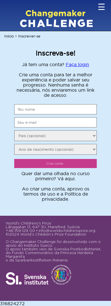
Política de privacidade (65, 196)
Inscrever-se (29, 36)
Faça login (77, 64)
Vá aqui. (66, 178)
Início (9, 36)
